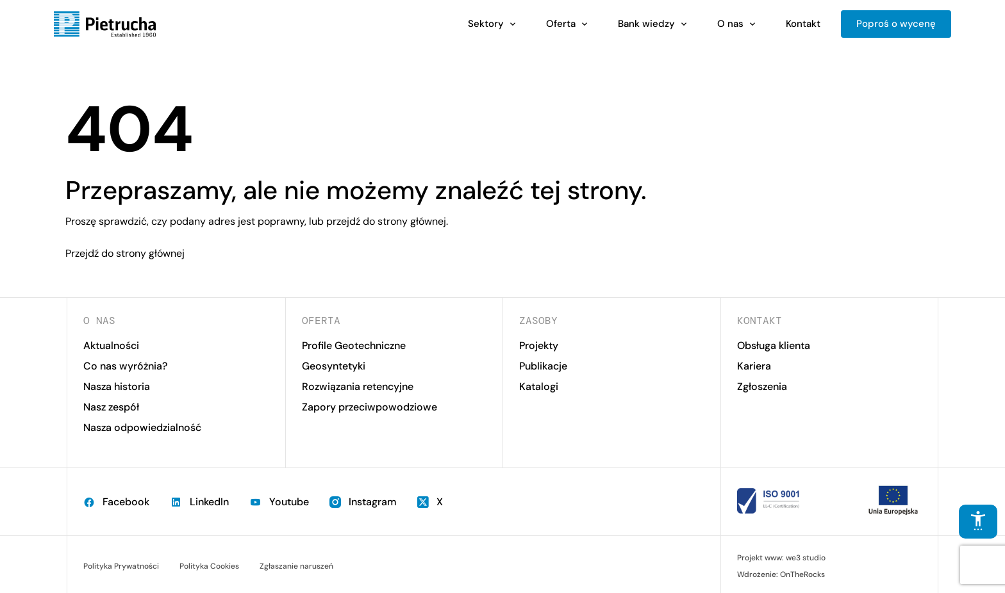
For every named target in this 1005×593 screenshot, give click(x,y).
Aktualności (111, 345)
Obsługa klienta (773, 345)
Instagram (363, 501)
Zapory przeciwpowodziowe (369, 407)
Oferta (561, 23)
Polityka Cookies (209, 566)
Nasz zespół (111, 407)
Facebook (116, 501)
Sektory (486, 23)
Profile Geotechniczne (354, 345)
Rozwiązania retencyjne (357, 386)
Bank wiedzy (646, 23)
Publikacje (543, 366)
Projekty (538, 345)
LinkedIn (199, 501)
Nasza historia (116, 386)
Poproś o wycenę (896, 23)
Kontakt (803, 23)
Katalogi (538, 386)
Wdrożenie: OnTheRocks (781, 574)
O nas (730, 23)
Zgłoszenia (762, 386)
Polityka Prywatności (121, 566)
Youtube (279, 501)
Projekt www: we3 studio (781, 558)
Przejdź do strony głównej (125, 253)
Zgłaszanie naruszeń (296, 566)
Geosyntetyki (333, 366)
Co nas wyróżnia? (125, 366)
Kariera (754, 366)
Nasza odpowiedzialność (142, 427)
